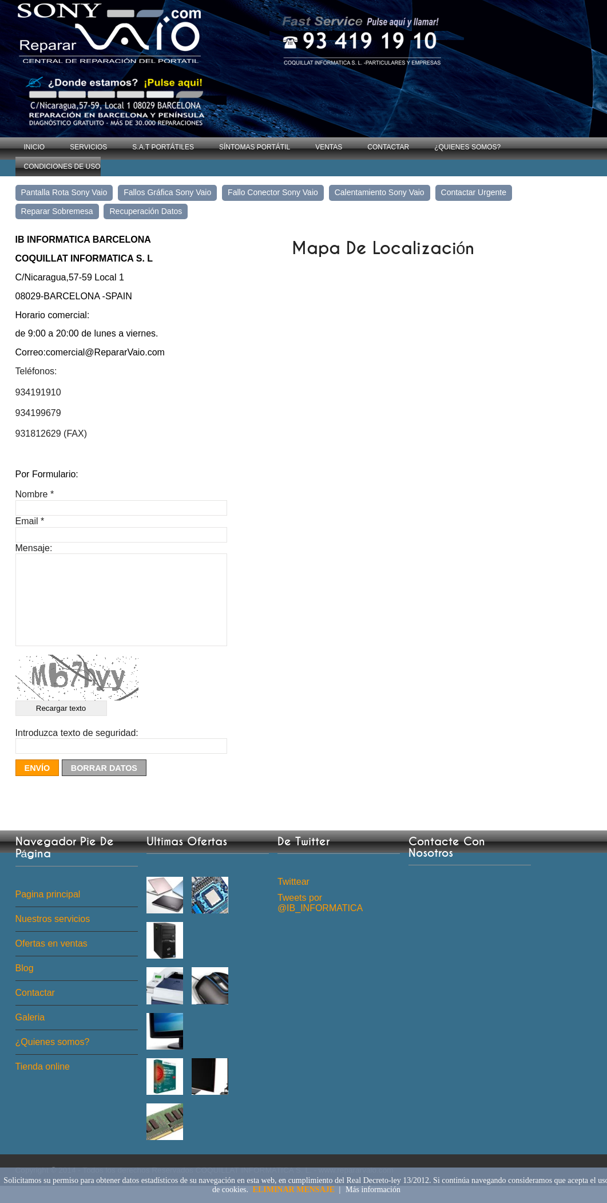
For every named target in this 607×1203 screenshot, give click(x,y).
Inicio (34, 147)
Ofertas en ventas (51, 960)
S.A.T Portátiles (163, 147)
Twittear (293, 899)
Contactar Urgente (473, 192)
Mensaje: (34, 548)
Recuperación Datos (145, 211)
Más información (373, 1189)
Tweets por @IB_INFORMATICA (320, 920)
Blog (24, 985)
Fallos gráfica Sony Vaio (167, 192)
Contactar (388, 147)
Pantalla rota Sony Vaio (64, 192)
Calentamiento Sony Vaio (379, 192)
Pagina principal (48, 911)
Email (30, 521)
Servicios (88, 147)
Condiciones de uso (62, 167)
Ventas (328, 147)
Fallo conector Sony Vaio (273, 192)
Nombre (34, 494)
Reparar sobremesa (57, 211)
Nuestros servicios (52, 936)
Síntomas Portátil (254, 147)
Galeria (30, 1034)
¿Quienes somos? (467, 147)
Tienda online (42, 1084)
